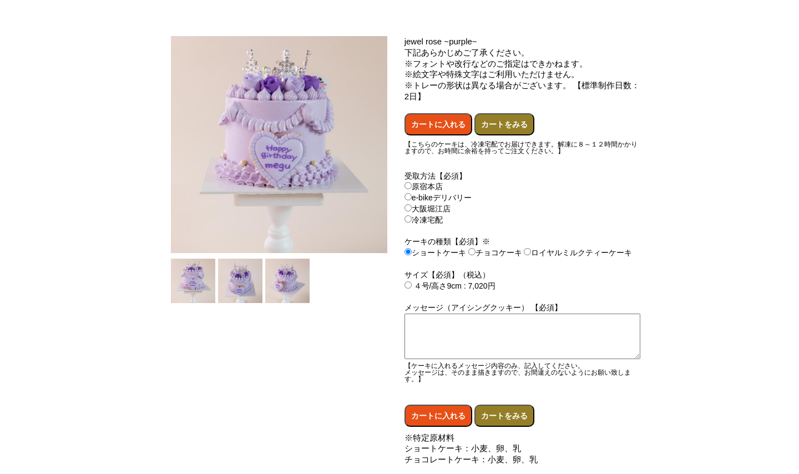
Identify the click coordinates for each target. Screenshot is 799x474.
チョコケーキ (495, 252)
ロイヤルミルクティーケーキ (578, 252)
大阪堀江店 (427, 208)
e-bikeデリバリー (438, 197)
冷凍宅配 (423, 219)
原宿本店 (423, 186)
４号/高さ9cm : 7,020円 (449, 285)
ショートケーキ (435, 252)
